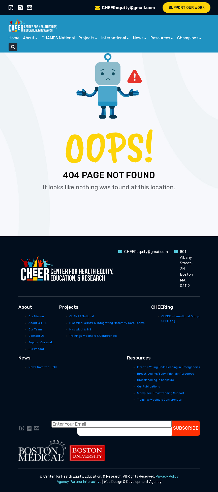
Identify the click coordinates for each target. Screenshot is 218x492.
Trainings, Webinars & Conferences (93, 336)
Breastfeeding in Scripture (155, 380)
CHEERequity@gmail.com (128, 7)
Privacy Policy (167, 476)
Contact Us (36, 336)
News (140, 38)
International (115, 38)
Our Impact (36, 349)
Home (14, 38)
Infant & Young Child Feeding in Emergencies (168, 367)
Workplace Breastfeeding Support (160, 393)
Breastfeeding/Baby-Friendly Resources (165, 373)
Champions (189, 38)
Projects (88, 38)
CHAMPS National (58, 38)
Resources (162, 38)
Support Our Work (187, 8)
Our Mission (36, 316)
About (30, 38)
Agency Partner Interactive (79, 482)
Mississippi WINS (80, 329)
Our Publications (148, 386)
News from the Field (42, 367)
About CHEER (37, 323)
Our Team (35, 329)
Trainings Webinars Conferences (159, 399)
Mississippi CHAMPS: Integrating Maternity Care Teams (106, 323)
